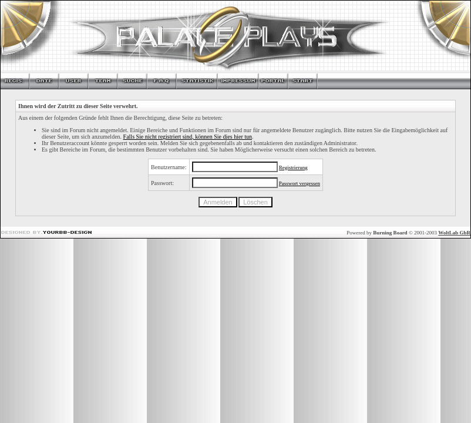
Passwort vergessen (299, 183)
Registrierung (293, 167)
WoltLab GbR (454, 233)
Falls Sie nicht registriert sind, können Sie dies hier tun (187, 136)
